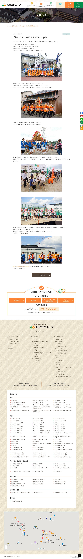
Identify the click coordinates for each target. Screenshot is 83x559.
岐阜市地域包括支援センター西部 (20, 457)
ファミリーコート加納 (38, 422)
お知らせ (14, 26)
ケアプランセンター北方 (61, 455)
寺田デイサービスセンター (18, 439)
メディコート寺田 (59, 424)
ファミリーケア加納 (16, 432)
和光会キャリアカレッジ (61, 492)
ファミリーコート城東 (17, 422)
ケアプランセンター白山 (39, 453)
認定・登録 (59, 341)
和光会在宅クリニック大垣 (18, 402)
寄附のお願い (37, 358)
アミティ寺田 (36, 466)
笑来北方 (35, 445)
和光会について (35, 336)
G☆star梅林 (14, 441)
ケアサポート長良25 (16, 447)
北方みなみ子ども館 (60, 481)
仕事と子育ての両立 (61, 350)
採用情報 (10, 348)
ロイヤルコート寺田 (38, 421)
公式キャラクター (38, 350)
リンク (10, 346)
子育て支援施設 (66, 300)
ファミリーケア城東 (16, 430)
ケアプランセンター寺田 (61, 453)
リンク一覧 (36, 361)
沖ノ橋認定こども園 (16, 479)
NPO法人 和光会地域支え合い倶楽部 (20, 493)
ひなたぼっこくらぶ (38, 492)
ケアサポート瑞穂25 (38, 449)
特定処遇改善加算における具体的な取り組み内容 (42, 353)
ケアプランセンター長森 (17, 453)
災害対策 (58, 369)
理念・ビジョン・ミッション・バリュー (42, 342)
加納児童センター (37, 481)
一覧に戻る (41, 275)
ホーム (9, 26)
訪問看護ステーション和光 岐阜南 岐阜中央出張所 (41, 407)
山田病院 (13, 400)
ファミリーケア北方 (60, 426)
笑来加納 (13, 445)
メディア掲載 (60, 374)
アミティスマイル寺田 (60, 466)
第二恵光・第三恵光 (38, 464)
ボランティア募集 (13, 339)
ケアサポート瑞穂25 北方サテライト (63, 450)
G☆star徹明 (58, 439)
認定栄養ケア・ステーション (64, 367)
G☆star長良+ (58, 441)
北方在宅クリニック (60, 400)
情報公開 (35, 356)
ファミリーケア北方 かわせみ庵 (41, 404)
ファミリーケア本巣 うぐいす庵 (41, 432)
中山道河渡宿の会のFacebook (21, 266)
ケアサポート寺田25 (16, 449)
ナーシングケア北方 (16, 421)
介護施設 (33, 300)
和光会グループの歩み (39, 347)
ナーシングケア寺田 (60, 418)
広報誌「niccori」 (61, 371)
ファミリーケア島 (59, 430)
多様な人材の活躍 (61, 346)
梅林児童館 (14, 481)
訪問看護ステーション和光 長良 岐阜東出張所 (42, 411)
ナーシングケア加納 (38, 418)
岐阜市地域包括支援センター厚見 (63, 457)
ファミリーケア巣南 (16, 428)
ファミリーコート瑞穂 (17, 426)
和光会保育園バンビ (60, 483)
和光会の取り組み (59, 336)
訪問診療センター (37, 402)
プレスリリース (12, 343)
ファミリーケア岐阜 (60, 428)
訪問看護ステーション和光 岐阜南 (20, 407)
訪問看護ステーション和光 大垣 (63, 407)
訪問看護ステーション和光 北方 (63, 410)
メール (45, 312)
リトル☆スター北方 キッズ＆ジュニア (20, 472)
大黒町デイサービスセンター (18, 436)
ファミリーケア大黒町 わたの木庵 (41, 430)
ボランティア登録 (15, 341)
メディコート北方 (59, 422)
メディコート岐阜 (37, 424)
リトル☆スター (59, 471)
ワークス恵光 (14, 467)
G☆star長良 (36, 441)
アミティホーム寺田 (60, 464)
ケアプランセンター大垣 (39, 455)
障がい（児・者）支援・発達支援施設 (49, 300)
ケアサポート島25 (59, 447)
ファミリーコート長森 (60, 421)
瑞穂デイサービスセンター (40, 439)
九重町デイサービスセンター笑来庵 (42, 443)
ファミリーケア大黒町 (38, 426)
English (38, 331)
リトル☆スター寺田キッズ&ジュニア (63, 468)
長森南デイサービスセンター (40, 436)
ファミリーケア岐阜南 (17, 404)
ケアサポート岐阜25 (60, 445)
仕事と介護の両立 (61, 353)
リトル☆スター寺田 (38, 471)
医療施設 (17, 300)
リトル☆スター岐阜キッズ (40, 467)
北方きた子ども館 (37, 483)
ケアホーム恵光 (15, 466)
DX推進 (58, 362)
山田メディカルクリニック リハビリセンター (64, 433)
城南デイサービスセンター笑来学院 (64, 443)
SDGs (58, 357)
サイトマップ (17, 556)
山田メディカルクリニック (40, 400)
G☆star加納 (14, 443)
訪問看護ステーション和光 (61, 405)
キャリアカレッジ (61, 360)
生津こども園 (58, 479)
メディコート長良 (16, 424)
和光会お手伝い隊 (16, 501)
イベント (66, 34)
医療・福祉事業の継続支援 (63, 376)
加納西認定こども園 (38, 479)
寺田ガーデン (14, 419)
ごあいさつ (36, 339)
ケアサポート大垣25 (38, 447)
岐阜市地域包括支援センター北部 (41, 457)
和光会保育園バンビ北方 (17, 485)
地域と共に (59, 339)
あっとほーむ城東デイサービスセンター (64, 437)
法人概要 (35, 345)
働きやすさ (59, 355)
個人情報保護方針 (9, 556)
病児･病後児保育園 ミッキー (18, 483)
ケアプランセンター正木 (17, 455)
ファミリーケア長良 (60, 402)
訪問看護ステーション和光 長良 (19, 410)
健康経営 (58, 344)
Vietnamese (45, 331)
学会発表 (58, 364)
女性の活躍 (59, 348)
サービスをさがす (13, 336)
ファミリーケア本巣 (38, 428)
